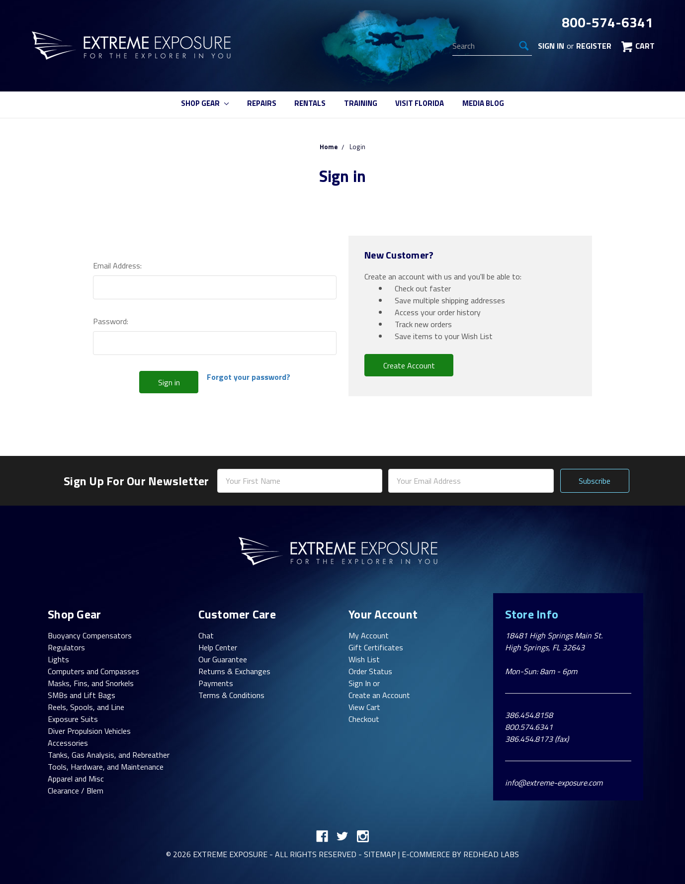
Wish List (364, 659)
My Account (368, 635)
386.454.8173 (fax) (537, 739)
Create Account (409, 365)
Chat (206, 635)
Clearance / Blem (75, 790)
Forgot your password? (248, 377)
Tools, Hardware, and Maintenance (106, 767)
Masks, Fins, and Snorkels (91, 683)
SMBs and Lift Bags (81, 695)
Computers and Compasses (93, 671)
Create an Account (379, 695)
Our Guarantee (222, 659)
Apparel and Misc (76, 779)
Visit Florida (419, 103)
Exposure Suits (73, 719)
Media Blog (483, 103)
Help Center (217, 647)
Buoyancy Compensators (90, 635)
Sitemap (380, 854)
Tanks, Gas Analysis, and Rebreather (109, 755)
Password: (110, 321)
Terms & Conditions (231, 695)
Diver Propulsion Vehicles (89, 731)
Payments (215, 683)
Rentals (310, 103)
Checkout (363, 719)
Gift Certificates (375, 647)
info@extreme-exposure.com (553, 783)
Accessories (68, 743)
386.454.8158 (529, 715)
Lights (58, 659)
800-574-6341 (607, 22)
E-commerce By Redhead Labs (460, 854)
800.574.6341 (529, 727)
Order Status (370, 671)
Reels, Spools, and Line (86, 707)
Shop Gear (205, 103)
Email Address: (117, 265)
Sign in (551, 46)
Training (360, 103)
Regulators (66, 647)
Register (593, 46)
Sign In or (364, 683)
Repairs (261, 103)
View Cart (364, 707)
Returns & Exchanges (234, 671)
